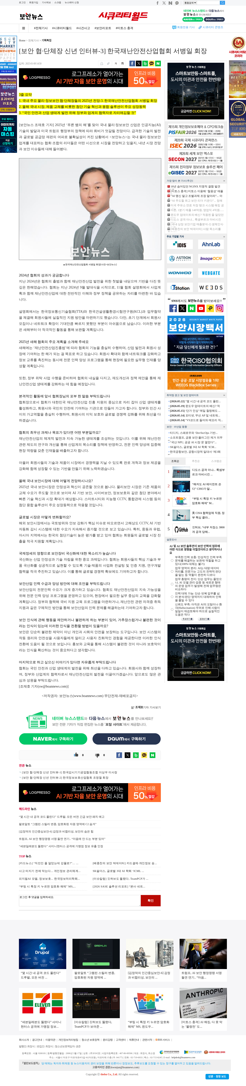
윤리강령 (108, 1039)
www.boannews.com (88, 696)
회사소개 (24, 1039)
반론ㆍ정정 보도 (217, 1076)
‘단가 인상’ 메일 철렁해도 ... (195, 410)
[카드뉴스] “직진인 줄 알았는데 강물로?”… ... (48, 863)
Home (22, 40)
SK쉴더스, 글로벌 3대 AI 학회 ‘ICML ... (118, 871)
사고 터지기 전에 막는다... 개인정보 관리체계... (50, 871)
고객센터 (121, 1039)
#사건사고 (83, 28)
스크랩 (57, 2)
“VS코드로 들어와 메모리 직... (196, 420)
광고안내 (37, 1039)
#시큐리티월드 (62, 28)
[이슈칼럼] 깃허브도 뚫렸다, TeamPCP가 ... (120, 878)
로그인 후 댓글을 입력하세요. (80, 900)
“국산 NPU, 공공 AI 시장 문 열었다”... (193, 442)
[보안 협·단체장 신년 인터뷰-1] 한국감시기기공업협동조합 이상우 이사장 (69, 772)
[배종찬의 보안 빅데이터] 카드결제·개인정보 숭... (125, 863)
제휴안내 (134, 1039)
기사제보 (46, 2)
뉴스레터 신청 (72, 2)
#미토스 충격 (124, 28)
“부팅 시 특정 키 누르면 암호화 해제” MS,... (47, 886)
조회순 (175, 461)
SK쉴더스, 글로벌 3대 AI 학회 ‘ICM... (193, 447)
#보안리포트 (103, 28)
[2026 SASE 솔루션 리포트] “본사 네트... (119, 886)
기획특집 (46, 40)
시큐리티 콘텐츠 (213, 27)
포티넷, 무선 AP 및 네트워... (195, 415)
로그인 (22, 2)
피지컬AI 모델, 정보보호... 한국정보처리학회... (49, 878)
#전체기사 (41, 28)
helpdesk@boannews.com (183, 1057)
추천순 (196, 461)
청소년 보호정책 (90, 1039)
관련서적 (147, 1039)
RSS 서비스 (164, 1039)
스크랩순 (216, 461)
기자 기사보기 (146, 707)
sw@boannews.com (52, 686)
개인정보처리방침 (68, 1039)
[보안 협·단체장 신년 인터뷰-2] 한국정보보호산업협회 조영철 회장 (65, 777)
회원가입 (33, 2)
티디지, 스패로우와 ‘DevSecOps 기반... (194, 432)
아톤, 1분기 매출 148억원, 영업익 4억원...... (197, 210)
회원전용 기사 (186, 27)
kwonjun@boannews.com (124, 1067)
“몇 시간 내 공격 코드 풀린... (195, 401)
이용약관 (50, 1039)
